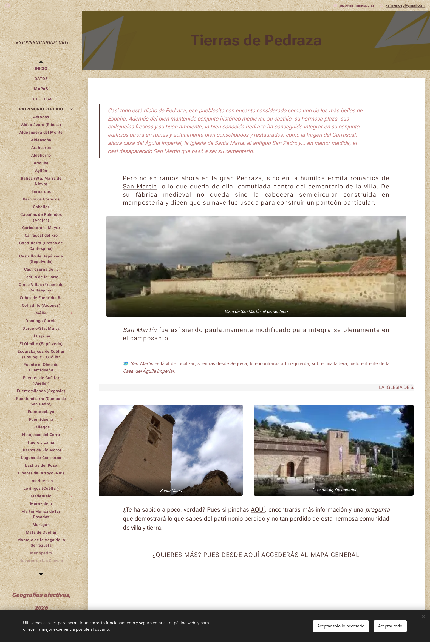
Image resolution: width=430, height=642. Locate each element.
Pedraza (255, 127)
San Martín (140, 186)
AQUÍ (258, 509)
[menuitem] (41, 68)
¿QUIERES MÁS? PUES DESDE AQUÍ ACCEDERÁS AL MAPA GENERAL (256, 554)
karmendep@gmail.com (405, 5)
